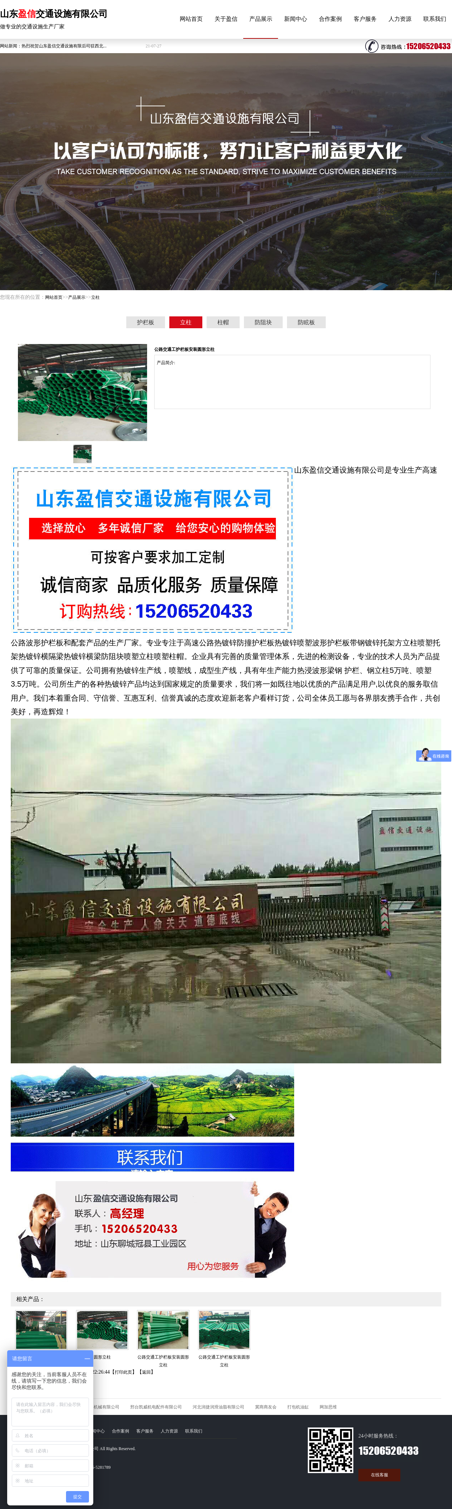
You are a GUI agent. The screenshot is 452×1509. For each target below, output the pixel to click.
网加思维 (328, 1407)
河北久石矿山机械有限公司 (93, 1407)
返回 (146, 1372)
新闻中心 (295, 19)
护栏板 (145, 322)
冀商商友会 (266, 1407)
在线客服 (379, 1474)
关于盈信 (226, 19)
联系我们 (434, 19)
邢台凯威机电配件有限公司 (156, 1407)
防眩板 (306, 322)
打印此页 (123, 1372)
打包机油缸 (298, 1407)
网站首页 (191, 19)
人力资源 (400, 19)
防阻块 (263, 322)
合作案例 (330, 19)
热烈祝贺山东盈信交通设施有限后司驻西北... (64, 45)
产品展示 (260, 19)
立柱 (95, 297)
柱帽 (223, 322)
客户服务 (365, 19)
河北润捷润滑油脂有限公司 (218, 1407)
